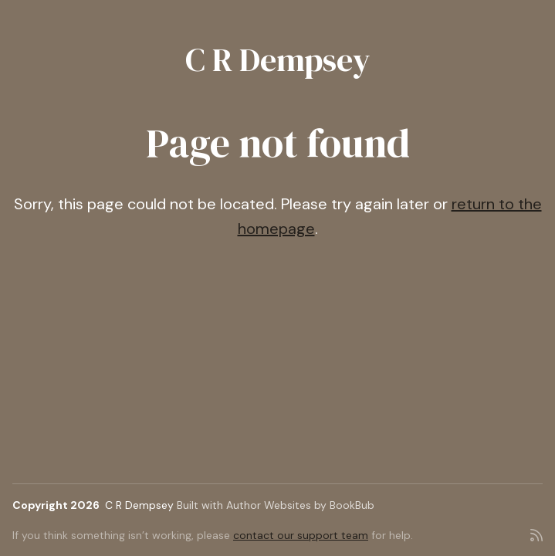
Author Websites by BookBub (300, 505)
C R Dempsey (278, 59)
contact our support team (300, 535)
